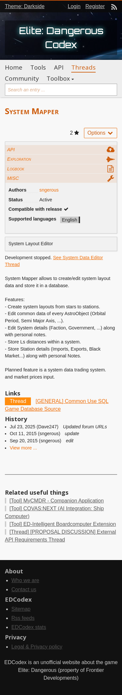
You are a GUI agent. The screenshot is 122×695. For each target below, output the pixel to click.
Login (74, 6)
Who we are (25, 580)
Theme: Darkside (25, 6)
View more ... (23, 447)
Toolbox (58, 78)
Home (13, 67)
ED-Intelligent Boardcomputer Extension (62, 524)
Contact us (23, 589)
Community (22, 78)
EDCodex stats (28, 627)
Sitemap (21, 609)
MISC (13, 178)
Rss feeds (22, 618)
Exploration (19, 159)
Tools (38, 67)
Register (95, 6)
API (58, 67)
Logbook (15, 169)
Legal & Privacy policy (36, 646)
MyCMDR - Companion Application (56, 500)
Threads (83, 67)
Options (101, 133)
